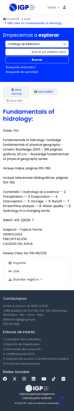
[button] (53, 7)
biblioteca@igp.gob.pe (19, 319)
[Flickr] (64, 379)
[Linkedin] (34, 379)
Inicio (27, 19)
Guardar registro (24, 279)
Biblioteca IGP (10, 7)
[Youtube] (44, 379)
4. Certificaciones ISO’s (19, 354)
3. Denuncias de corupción (22, 349)
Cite (13, 271)
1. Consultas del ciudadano (22, 339)
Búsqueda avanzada (20, 67)
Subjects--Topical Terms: (23, 229)
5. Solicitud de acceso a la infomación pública (36, 359)
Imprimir (17, 263)
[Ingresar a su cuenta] (64, 7)
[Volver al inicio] (62, 399)
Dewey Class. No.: (16, 253)
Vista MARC (43, 92)
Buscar (37, 60)
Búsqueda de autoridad (22, 72)
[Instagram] (25, 379)
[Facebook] (6, 379)
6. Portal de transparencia (21, 364)
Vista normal (16, 92)
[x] (15, 379)
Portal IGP (11, 19)
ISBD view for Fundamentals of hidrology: (34, 23)
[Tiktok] (54, 379)
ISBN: (6, 220)
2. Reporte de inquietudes (21, 344)
